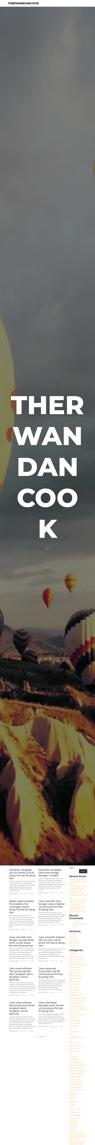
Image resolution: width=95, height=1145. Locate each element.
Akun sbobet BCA (75, 1020)
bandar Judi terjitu (75, 1087)
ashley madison (74, 1051)
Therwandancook (23, 3)
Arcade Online (73, 1048)
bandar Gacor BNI (75, 1076)
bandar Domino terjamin (77, 1073)
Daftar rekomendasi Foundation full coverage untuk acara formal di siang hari (22, 907)
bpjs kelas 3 (73, 1126)
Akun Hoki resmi (74, 1012)
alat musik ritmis (74, 1032)
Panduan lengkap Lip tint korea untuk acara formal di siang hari (22, 874)
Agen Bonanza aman (76, 959)
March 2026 (73, 940)
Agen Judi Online (74, 981)
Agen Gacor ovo (74, 973)
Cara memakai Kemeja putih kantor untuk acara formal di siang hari (51, 1007)
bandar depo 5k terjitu (76, 1068)
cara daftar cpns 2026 (76, 1132)
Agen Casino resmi (75, 962)
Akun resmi (73, 1018)
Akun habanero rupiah (76, 1006)
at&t (70, 1054)
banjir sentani (73, 1101)
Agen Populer (73, 987)
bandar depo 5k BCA (76, 1062)
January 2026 (73, 946)
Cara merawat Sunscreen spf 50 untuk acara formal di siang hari (51, 973)
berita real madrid (75, 1115)
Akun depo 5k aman (75, 995)
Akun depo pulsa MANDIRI (78, 998)
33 (38, 1036)
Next (42, 1036)
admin (26, 894)
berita (71, 1107)
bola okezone (73, 1121)
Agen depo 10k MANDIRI (77, 965)
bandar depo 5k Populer (77, 1065)
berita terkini (73, 1118)
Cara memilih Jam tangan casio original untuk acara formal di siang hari (52, 905)
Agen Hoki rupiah (74, 979)
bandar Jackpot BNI (75, 1085)
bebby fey (72, 1104)
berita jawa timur (74, 1113)
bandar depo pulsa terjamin (78, 1071)
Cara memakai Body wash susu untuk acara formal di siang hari (77, 1137)
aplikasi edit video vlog (76, 1046)
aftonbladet (73, 953)
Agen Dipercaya (74, 970)
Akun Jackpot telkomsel (77, 1015)
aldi (70, 1034)
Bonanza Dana (74, 1124)
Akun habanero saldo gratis (78, 1009)
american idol (73, 1043)
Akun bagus (73, 992)
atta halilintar (73, 1057)
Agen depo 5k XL (74, 967)
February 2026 (74, 943)
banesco (72, 1099)
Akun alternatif (74, 990)
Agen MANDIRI (74, 984)
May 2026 (72, 935)
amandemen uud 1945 (76, 1037)
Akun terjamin (73, 1026)
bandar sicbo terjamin (76, 1090)
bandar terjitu (73, 1093)
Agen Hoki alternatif (75, 976)
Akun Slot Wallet (74, 1023)
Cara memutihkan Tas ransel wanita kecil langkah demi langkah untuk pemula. (21, 974)
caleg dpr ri (73, 1129)
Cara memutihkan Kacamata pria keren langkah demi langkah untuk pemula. (22, 1008)
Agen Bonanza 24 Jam (76, 956)
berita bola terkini (75, 1110)
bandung (72, 1096)
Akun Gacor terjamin (75, 1004)
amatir (71, 1040)
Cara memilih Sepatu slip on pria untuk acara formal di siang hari (52, 941)
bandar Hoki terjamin (76, 1082)
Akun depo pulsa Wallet (77, 1001)
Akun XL (72, 1029)
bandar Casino (73, 1059)
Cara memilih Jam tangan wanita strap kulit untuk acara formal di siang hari (21, 941)
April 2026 (72, 937)
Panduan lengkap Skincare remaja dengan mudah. (50, 872)
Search (71, 868)
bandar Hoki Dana (75, 1079)
